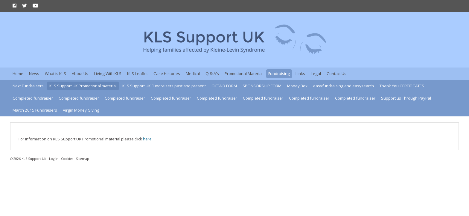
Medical (193, 73)
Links (300, 73)
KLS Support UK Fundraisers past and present (164, 85)
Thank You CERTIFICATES (402, 85)
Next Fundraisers (28, 85)
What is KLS (55, 73)
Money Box (297, 85)
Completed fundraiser (33, 98)
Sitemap (82, 159)
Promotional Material (244, 73)
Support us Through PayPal (406, 98)
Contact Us (336, 73)
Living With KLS (107, 73)
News (34, 73)
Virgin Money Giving (81, 110)
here (147, 139)
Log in (53, 159)
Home (18, 73)
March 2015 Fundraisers (35, 110)
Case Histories (166, 73)
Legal (316, 73)
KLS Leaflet (137, 73)
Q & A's (212, 73)
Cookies (67, 159)
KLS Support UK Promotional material (83, 85)
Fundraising (279, 73)
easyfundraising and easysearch (343, 85)
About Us (80, 73)
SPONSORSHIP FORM (262, 85)
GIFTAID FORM (224, 85)
